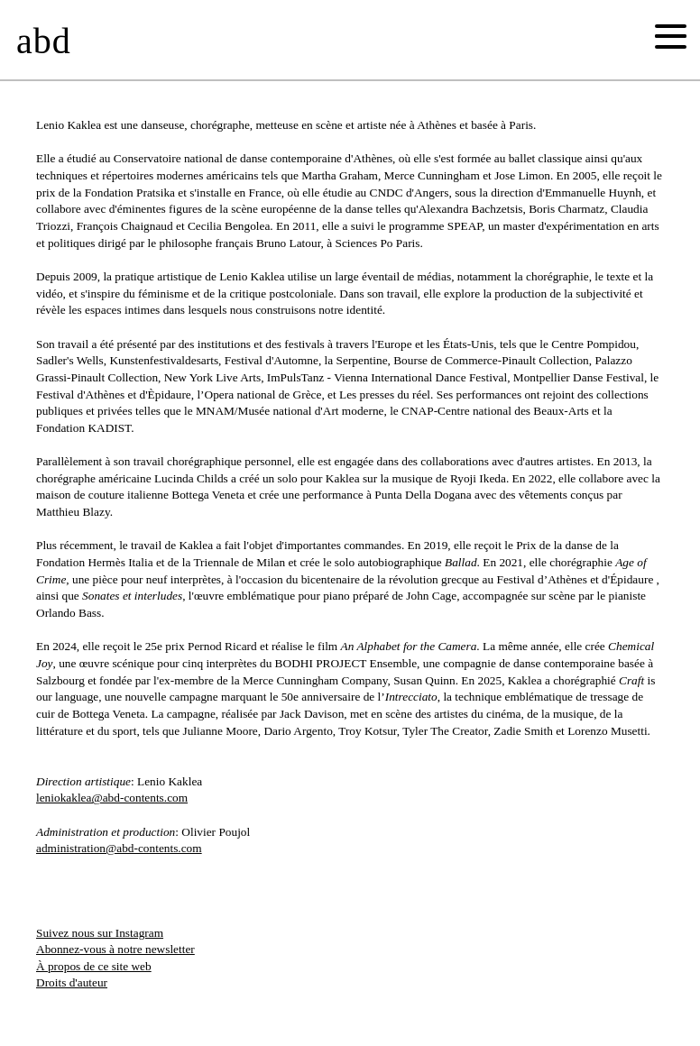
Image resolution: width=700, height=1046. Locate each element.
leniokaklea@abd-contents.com (112, 797)
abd (43, 41)
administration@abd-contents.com (119, 848)
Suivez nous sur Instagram (99, 933)
